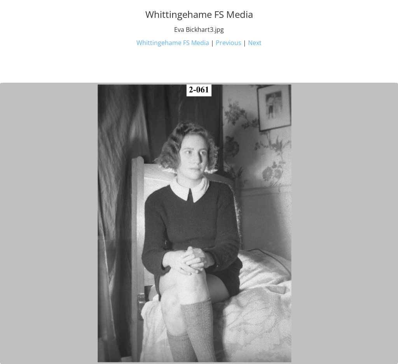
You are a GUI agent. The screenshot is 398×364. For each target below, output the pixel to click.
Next (255, 42)
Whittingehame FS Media (172, 42)
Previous (228, 42)
